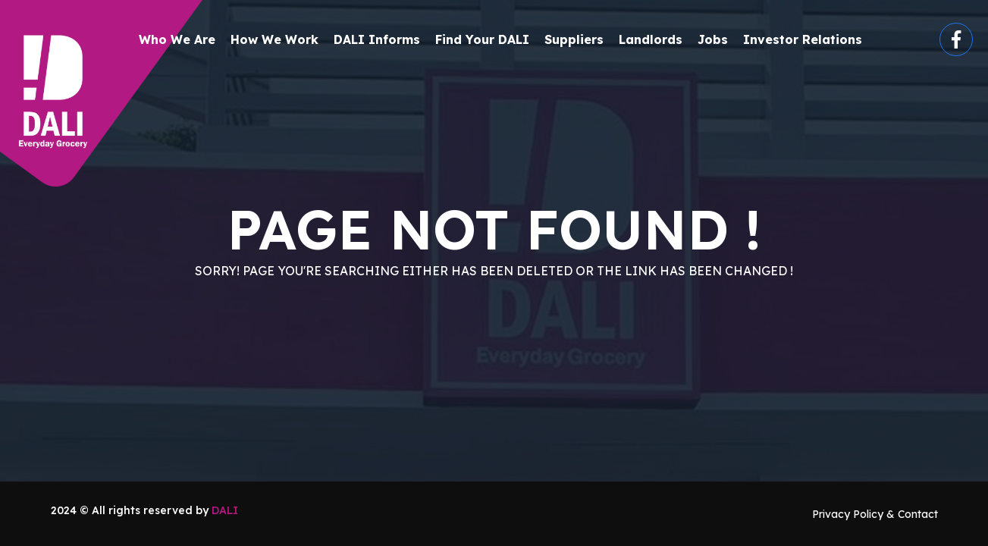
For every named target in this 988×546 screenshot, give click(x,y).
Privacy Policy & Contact (875, 514)
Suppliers (574, 39)
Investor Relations (802, 39)
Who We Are (177, 39)
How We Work (274, 39)
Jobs (713, 39)
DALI (225, 510)
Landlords (650, 39)
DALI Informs (377, 39)
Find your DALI (482, 39)
